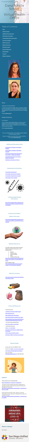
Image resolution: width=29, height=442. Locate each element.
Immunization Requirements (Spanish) (13, 175)
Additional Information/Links (8, 33)
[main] (14, 11)
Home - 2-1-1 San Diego (10, 327)
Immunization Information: (7, 36)
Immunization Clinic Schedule (11, 177)
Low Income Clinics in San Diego (12, 324)
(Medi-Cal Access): (6, 42)
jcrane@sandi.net (7, 113)
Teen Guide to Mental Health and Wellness (13, 350)
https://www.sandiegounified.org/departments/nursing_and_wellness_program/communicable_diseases (14, 204)
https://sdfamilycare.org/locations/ (12, 315)
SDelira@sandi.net (17, 137)
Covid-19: (4, 53)
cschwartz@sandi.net (8, 128)
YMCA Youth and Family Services (12, 332)
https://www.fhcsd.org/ (9, 313)
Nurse (3, 29)
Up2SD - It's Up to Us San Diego (16, 348)
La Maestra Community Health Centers (13, 311)
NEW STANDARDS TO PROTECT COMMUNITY (11, 382)
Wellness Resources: (6, 44)
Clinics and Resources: (6, 49)
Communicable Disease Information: (9, 38)
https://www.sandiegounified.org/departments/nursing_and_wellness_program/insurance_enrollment (14, 220)
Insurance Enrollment (6, 40)
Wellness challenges (6, 56)
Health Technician (6, 31)
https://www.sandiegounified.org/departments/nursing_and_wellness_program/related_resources (14, 259)
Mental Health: (5, 51)
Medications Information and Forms (12, 159)
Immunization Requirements (11, 172)
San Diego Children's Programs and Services (14, 334)
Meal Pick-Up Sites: (6, 47)
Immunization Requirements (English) (12, 173)
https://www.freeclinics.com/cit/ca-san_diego (14, 317)
